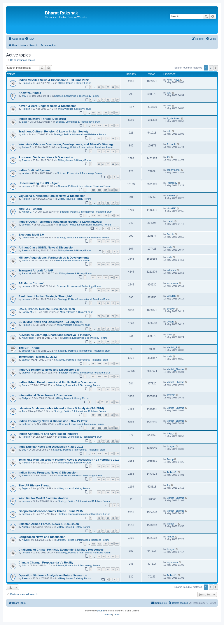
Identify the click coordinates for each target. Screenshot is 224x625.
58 (99, 290)
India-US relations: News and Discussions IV (49, 369)
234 (111, 427)
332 (93, 376)
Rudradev (172, 182)
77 (108, 316)
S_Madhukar (173, 118)
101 (93, 415)
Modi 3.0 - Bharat (30, 208)
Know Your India (30, 93)
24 (117, 138)
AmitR (25, 260)
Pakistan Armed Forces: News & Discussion (49, 524)
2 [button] (211, 68)
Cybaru (170, 321)
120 (117, 215)
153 (99, 363)
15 (103, 202)
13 (99, 341)
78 (113, 316)
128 (117, 125)
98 (107, 402)
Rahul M (26, 273)
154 (105, 363)
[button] (216, 67)
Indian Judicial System (34, 170)
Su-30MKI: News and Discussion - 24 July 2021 (51, 322)
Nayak (25, 540)
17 (103, 99)
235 (117, 427)
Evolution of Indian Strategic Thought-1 (46, 296)
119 (111, 215)
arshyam (26, 372)
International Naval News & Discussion (45, 395)
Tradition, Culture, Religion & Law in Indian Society (53, 131)
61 (99, 164)
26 (99, 492)
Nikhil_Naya (173, 79)
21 (103, 138)
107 (117, 277)
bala (169, 92)
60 (108, 290)
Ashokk (171, 536)
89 (117, 264)
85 (99, 264)
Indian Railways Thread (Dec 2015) (42, 118)
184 (111, 112)
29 (103, 328)
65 (117, 164)
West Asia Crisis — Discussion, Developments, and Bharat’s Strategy (66, 144)
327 (105, 189)
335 (111, 376)
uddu (169, 247)
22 (108, 138)
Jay (168, 157)
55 (117, 87)
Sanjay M (27, 312)
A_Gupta (171, 144)
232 (99, 427)
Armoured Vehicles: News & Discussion (46, 157)
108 (111, 543)
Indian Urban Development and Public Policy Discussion (57, 382)
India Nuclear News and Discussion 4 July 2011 (51, 446)
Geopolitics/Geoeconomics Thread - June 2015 (51, 511)
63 (108, 164)
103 (93, 277)
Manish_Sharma (175, 369)
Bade (25, 121)
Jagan (25, 488)
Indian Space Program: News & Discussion (48, 472)
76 (103, 316)
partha (25, 359)
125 (99, 125)
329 (117, 189)
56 (103, 517)
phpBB (100, 610)
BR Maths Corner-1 (32, 283)
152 (93, 363)
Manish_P (172, 347)
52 (103, 87)
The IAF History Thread (34, 485)
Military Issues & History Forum (74, 83)
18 (108, 99)
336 (117, 376)
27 (103, 492)
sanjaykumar (173, 170)
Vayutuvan (172, 283)
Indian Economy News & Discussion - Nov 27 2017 (53, 421)
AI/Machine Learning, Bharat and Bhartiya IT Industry (55, 334)
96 (97, 402)
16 (99, 99)
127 (111, 125)
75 (99, 316)
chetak (170, 221)
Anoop (170, 459)
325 (93, 189)
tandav (25, 173)
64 (113, 164)
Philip (25, 398)
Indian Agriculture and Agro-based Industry (48, 433)
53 (108, 87)
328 (111, 189)
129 (117, 453)
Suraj (25, 385)
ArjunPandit (28, 337)
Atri (24, 411)
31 (113, 328)
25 (117, 241)
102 (99, 415)
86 (103, 264)
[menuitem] (29, 38)
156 (117, 363)
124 (93, 125)
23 (113, 138)
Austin (25, 527)
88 (113, 264)
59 (103, 290)
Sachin (170, 234)
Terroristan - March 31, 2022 (38, 356)
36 (103, 479)
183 (105, 112)
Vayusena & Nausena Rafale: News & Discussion (52, 195)
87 (108, 264)
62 (103, 164)
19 (113, 99)
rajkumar (171, 270)
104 (99, 277)
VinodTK (171, 208)
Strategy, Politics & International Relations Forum (80, 134)
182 (99, 112)
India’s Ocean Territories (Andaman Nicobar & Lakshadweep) (60, 221)
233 (105, 427)
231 (93, 427)
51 (99, 87)
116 (93, 215)
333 (99, 376)
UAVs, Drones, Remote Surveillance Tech (47, 309)
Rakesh (26, 83)
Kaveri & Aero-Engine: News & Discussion (48, 105)
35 (99, 479)
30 (108, 328)
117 (99, 215)
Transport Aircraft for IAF (36, 270)
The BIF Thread (29, 347)
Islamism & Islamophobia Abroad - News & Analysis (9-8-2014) (61, 408)
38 (113, 479)
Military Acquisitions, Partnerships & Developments (54, 257)
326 (99, 189)
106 (111, 277)
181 (93, 112)
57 (108, 517)
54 (113, 87)
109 (117, 543)
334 (105, 376)
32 (117, 328)
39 (117, 479)
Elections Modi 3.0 (31, 234)
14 (99, 202)
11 (99, 389)
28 (99, 328)
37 (108, 479)
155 (111, 363)
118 (105, 215)
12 (103, 389)
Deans (25, 237)
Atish (24, 565)
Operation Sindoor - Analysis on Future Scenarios (53, 575)
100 (117, 402)
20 (117, 99)
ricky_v (170, 433)
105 (105, 277)
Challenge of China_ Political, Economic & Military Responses (61, 549)
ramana (26, 186)
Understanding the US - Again (39, 183)
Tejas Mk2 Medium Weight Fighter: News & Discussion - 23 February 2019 (69, 459)
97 (102, 402)
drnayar (171, 308)
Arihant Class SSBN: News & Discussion (46, 247)
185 (117, 112)
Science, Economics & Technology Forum (76, 96)
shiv (24, 96)
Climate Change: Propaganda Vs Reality (46, 562)
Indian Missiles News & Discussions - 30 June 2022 (54, 80)
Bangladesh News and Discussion (42, 537)
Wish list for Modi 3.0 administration (43, 498)
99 (111, 402)
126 (105, 125)
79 (117, 316)
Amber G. (27, 147)
